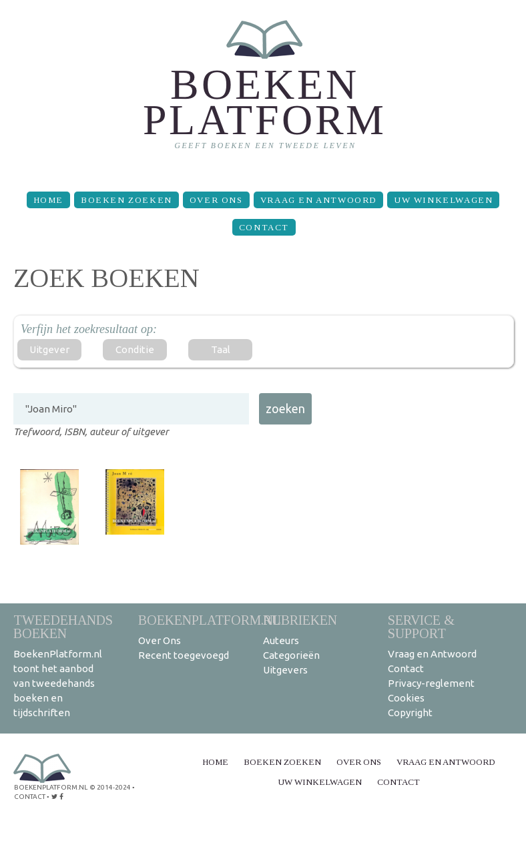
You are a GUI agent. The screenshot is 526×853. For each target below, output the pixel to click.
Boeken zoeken (126, 200)
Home (48, 200)
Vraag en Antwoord (318, 200)
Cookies (406, 697)
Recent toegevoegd (183, 655)
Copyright (410, 712)
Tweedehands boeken (63, 626)
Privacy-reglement (431, 683)
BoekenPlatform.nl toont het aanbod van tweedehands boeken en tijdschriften (57, 683)
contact (29, 796)
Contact (264, 227)
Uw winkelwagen (443, 200)
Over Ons (216, 200)
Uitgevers (285, 669)
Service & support (421, 626)
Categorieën (291, 655)
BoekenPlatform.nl (209, 620)
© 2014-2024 (110, 787)
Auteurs (281, 640)
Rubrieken (300, 620)
